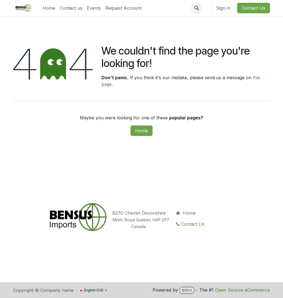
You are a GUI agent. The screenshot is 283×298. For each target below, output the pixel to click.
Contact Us (253, 8)
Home (141, 130)
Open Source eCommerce (242, 290)
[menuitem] (48, 8)
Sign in (223, 8)
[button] (197, 8)
